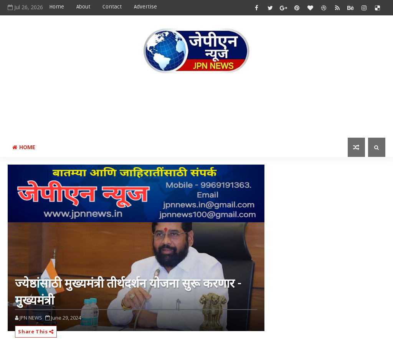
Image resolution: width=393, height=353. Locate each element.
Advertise (145, 6)
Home (56, 6)
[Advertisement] (196, 107)
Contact (112, 6)
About (83, 6)
